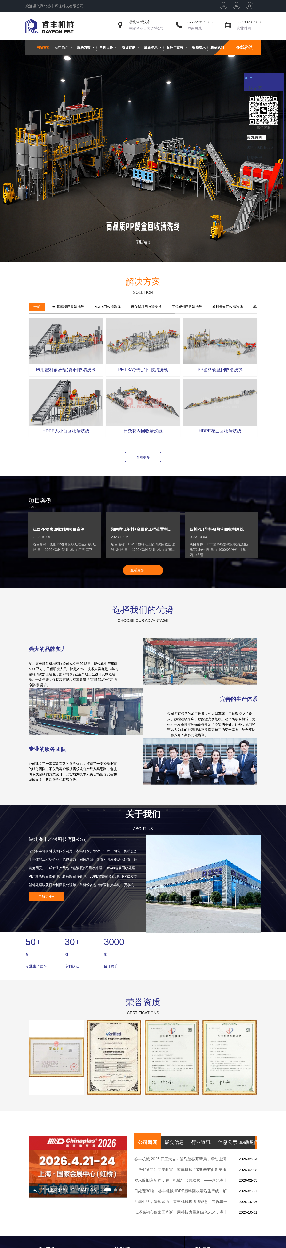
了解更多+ (46, 896)
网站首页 (43, 47)
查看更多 (143, 457)
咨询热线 (194, 28)
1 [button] (134, 254)
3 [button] (145, 254)
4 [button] (151, 254)
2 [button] (140, 254)
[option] (143, 151)
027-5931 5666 (200, 22)
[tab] (37, 307)
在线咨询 (244, 47)
